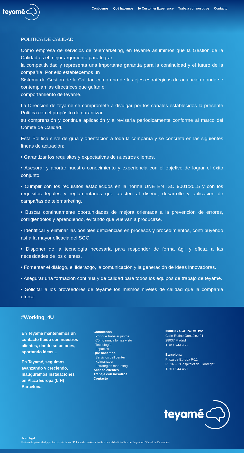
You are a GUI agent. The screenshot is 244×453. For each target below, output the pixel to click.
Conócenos (100, 8)
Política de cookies (83, 446)
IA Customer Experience (156, 8)
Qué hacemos (123, 8)
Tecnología (103, 345)
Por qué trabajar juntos (111, 336)
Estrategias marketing (111, 366)
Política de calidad (107, 446)
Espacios (101, 349)
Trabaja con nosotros (193, 8)
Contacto (221, 8)
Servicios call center (109, 357)
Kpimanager (103, 361)
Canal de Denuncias (157, 446)
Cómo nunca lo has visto (113, 340)
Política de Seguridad (132, 446)
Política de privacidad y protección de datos (46, 446)
